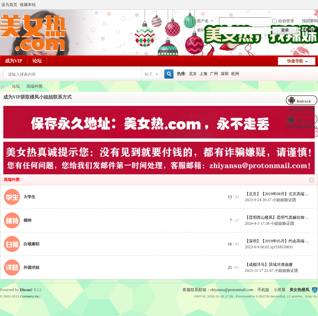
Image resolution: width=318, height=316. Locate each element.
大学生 (29, 197)
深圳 (225, 73)
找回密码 (310, 21)
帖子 (149, 74)
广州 (214, 73)
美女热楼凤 (299, 289)
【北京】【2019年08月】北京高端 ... (276, 194)
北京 (193, 73)
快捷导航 (295, 61)
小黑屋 (280, 289)
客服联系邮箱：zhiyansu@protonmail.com (218, 289)
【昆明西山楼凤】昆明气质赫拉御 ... (276, 217)
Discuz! (26, 289)
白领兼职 (31, 244)
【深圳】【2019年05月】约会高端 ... (276, 241)
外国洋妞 (31, 267)
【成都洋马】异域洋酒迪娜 (268, 264)
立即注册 (310, 30)
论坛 (37, 60)
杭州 (235, 73)
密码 (201, 30)
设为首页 (9, 4)
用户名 (203, 21)
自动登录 (283, 21)
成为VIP (13, 60)
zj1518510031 (281, 247)
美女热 (2, 86)
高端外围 (12, 179)
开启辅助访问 (316, 5)
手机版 (263, 289)
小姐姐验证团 (284, 200)
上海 (203, 73)
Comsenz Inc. (30, 296)
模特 (27, 220)
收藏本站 (28, 4)
